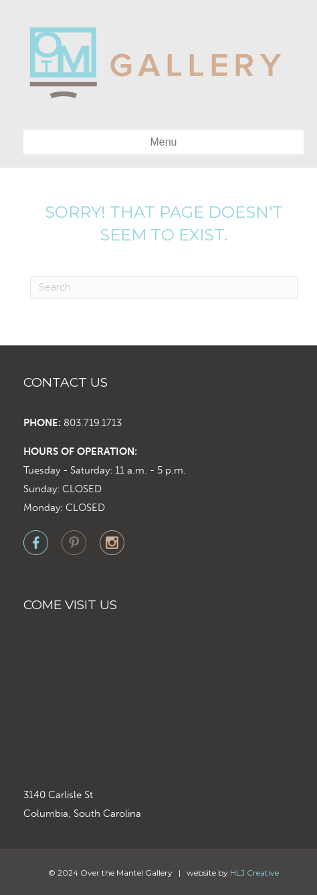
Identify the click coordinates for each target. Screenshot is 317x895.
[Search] (164, 287)
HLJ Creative (254, 873)
